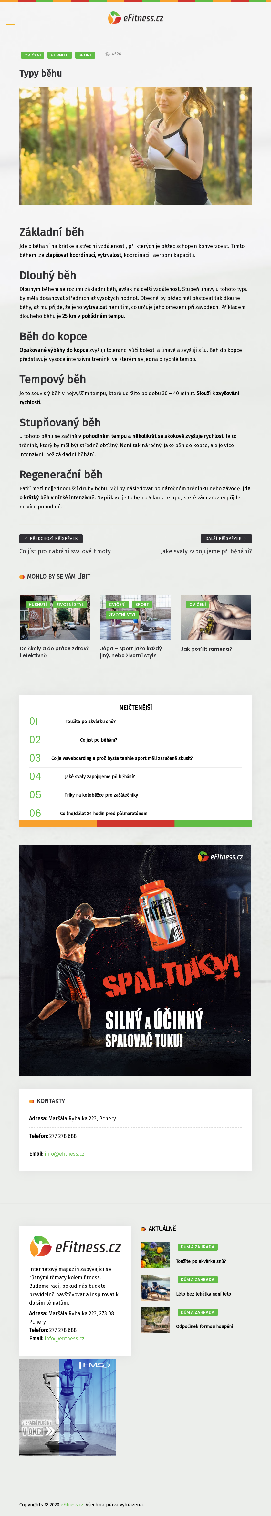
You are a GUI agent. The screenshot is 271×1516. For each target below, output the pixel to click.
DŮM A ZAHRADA (197, 1247)
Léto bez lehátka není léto (203, 1294)
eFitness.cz (72, 1505)
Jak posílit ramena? (206, 649)
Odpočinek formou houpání (204, 1326)
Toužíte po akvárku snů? (91, 721)
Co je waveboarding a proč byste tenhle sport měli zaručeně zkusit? (122, 758)
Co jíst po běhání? (98, 740)
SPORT (85, 55)
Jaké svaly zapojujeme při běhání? (100, 777)
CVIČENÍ (32, 55)
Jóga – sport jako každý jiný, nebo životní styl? (131, 652)
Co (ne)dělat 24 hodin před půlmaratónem (103, 813)
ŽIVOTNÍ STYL (70, 604)
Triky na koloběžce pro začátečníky (101, 795)
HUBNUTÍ (60, 55)
